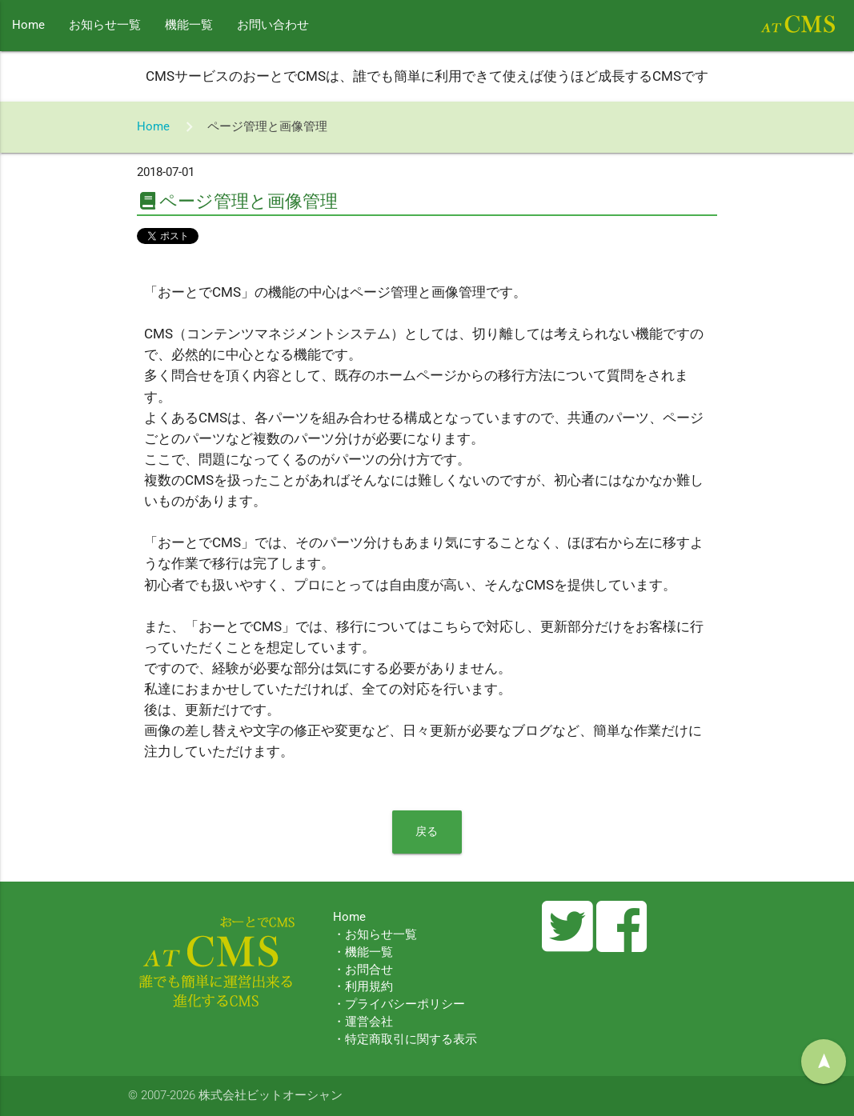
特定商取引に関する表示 (411, 1039)
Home (28, 25)
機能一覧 (189, 25)
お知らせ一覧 (105, 25)
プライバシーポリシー (405, 1004)
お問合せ (369, 970)
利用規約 (369, 987)
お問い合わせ (273, 25)
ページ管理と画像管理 (267, 127)
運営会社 (369, 1022)
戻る (427, 831)
